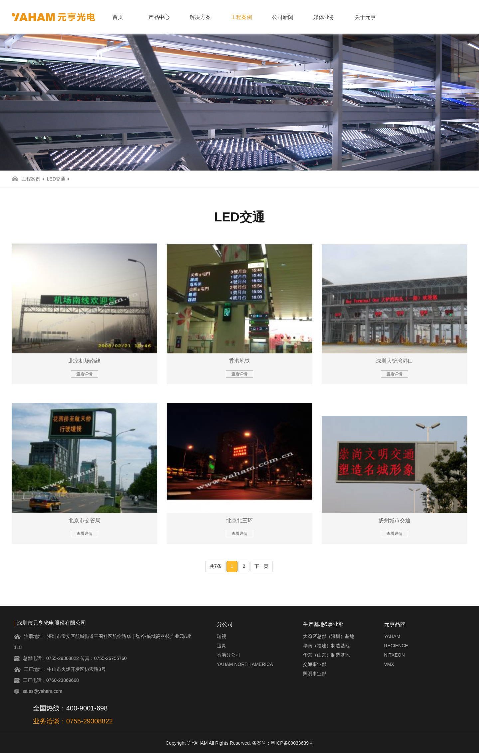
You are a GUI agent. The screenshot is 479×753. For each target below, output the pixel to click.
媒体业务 (324, 17)
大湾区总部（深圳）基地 (328, 636)
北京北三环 (239, 520)
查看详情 (84, 374)
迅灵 (221, 645)
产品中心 (159, 17)
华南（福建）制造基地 (326, 645)
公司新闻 (282, 17)
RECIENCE (396, 645)
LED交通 (56, 179)
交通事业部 (314, 664)
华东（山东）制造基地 (326, 655)
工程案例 (241, 17)
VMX (389, 664)
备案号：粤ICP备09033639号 (282, 743)
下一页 (261, 566)
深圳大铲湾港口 (394, 361)
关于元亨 (365, 17)
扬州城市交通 (394, 520)
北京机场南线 (84, 361)
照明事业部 (314, 673)
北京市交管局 (84, 520)
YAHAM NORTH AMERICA (245, 664)
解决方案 (200, 17)
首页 (117, 17)
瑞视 (221, 636)
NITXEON (394, 655)
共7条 (216, 566)
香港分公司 (228, 655)
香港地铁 (239, 361)
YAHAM (392, 636)
